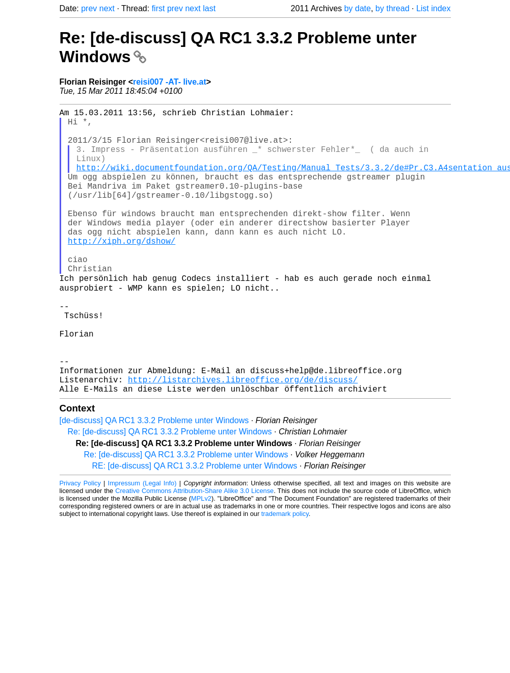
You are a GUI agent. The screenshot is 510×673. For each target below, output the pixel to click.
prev (89, 8)
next (107, 8)
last (209, 8)
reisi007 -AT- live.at (169, 81)
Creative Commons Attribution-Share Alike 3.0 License (194, 553)
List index (433, 8)
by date (357, 8)
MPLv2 (201, 560)
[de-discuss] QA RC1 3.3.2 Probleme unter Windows (154, 482)
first (158, 8)
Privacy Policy (80, 545)
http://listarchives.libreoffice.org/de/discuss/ (243, 439)
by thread (392, 8)
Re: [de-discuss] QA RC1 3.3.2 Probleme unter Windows (170, 493)
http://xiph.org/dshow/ (121, 271)
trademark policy (285, 576)
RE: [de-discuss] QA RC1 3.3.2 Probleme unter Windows (195, 528)
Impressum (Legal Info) (142, 545)
